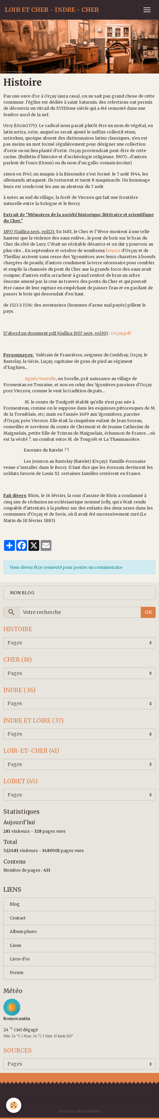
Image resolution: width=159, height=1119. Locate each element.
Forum (16, 972)
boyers (113, 250)
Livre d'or (20, 958)
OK (148, 612)
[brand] (52, 9)
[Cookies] (13, 1105)
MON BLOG (22, 592)
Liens (15, 945)
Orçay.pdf (121, 333)
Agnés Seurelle (40, 378)
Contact (18, 917)
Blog (15, 904)
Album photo (23, 931)
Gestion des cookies (79, 1111)
